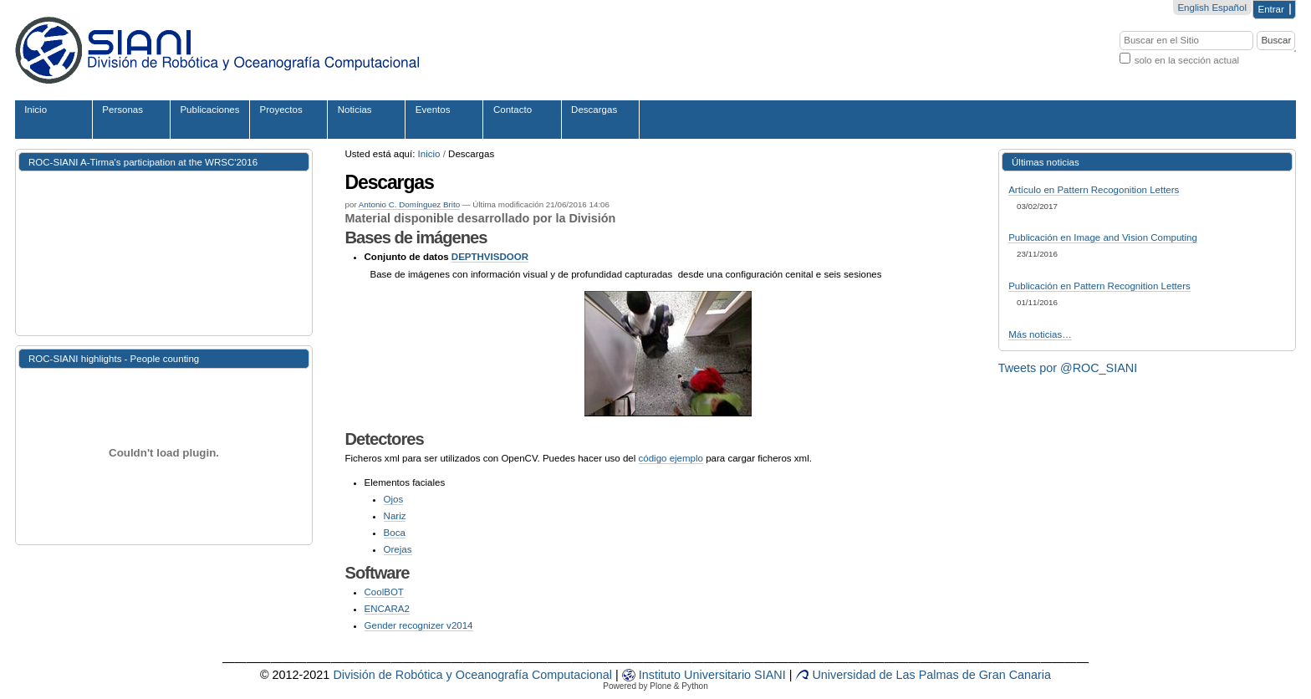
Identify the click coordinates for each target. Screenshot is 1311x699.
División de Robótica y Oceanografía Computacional (472, 674)
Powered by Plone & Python (655, 686)
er (713, 674)
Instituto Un (661, 674)
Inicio (35, 110)
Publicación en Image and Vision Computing (1102, 237)
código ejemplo (671, 458)
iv (704, 674)
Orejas (398, 549)
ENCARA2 (387, 609)
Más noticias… (1040, 334)
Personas (122, 110)
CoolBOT (384, 592)
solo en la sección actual (1187, 60)
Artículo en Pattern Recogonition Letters (1093, 190)
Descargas (594, 110)
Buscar (1119, 29)
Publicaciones (209, 110)
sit (725, 674)
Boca (395, 533)
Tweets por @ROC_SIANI (1068, 368)
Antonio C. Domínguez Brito (409, 204)
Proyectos (281, 110)
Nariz (395, 516)
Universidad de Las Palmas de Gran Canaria (923, 674)
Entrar (1271, 9)
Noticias (355, 110)
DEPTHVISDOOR (489, 257)
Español (1229, 8)
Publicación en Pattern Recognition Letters (1099, 286)
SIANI (768, 674)
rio (744, 674)
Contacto (512, 110)
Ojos (394, 499)
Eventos (433, 110)
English (1193, 8)
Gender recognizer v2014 (419, 625)
